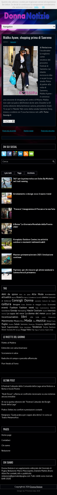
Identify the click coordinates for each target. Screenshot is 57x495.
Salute (17, 324)
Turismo (10, 330)
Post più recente (9, 130)
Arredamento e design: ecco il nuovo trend (32, 194)
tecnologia (27, 327)
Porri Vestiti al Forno (10, 363)
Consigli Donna (22, 300)
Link (37, 317)
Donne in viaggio (33, 304)
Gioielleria (6, 310)
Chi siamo (6, 445)
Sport (4, 327)
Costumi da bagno (48, 301)
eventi (5, 307)
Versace (17, 330)
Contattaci (6, 440)
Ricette (11, 324)
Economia (51, 304)
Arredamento (50, 294)
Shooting (31, 324)
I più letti (8, 173)
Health (45, 311)
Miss (22, 321)
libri (24, 317)
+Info (36, 7)
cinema (45, 297)
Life (31, 317)
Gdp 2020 (36, 491)
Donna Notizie (36, 486)
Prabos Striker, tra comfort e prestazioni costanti (22, 409)
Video (28, 329)
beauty (13, 297)
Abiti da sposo (24, 294)
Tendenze (37, 326)
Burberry (25, 297)
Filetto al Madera (9, 342)
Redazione (6, 450)
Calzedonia (32, 297)
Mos (34, 321)
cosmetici (38, 301)
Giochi (52, 308)
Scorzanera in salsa (10, 353)
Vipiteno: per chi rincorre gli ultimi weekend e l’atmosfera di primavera (33, 271)
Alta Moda (37, 294)
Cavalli (38, 297)
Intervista (51, 310)
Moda (28, 320)
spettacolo (49, 323)
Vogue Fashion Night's (42, 330)
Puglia (5, 323)
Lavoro (48, 313)
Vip (33, 330)
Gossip (13, 42)
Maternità (51, 317)
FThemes (28, 491)
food (37, 308)
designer (16, 304)
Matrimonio (7, 320)
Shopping (39, 324)
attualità (6, 297)
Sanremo (24, 324)
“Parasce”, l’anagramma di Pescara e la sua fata (34, 209)
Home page (28, 130)
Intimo (4, 314)
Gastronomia (44, 308)
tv (14, 329)
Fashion (14, 307)
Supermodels (13, 327)
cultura (6, 304)
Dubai (44, 304)
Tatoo (21, 327)
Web (51, 330)
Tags (19, 173)
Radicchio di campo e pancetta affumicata (19, 358)
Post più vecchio (48, 130)
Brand (19, 297)
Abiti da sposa (10, 294)
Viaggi (23, 329)
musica (41, 320)
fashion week (26, 307)
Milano (17, 321)
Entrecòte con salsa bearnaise (14, 348)
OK (43, 7)
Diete (23, 304)
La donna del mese (35, 313)
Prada (53, 321)
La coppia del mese (15, 313)
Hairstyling (22, 310)
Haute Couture (34, 310)
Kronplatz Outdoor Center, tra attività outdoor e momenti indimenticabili (30, 240)
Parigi (49, 321)
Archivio (31, 173)
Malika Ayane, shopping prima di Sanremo (27, 37)
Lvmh (44, 317)
